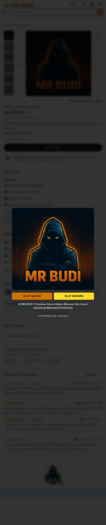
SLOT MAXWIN (74, 296)
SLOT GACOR (32, 296)
